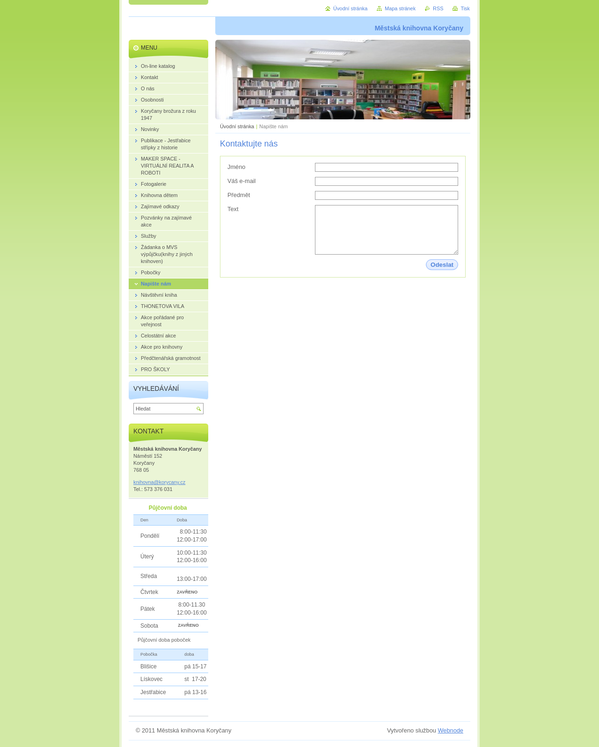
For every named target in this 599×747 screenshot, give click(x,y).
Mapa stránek (400, 8)
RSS (438, 8)
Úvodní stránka (237, 126)
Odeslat (442, 264)
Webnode (450, 730)
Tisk (465, 8)
